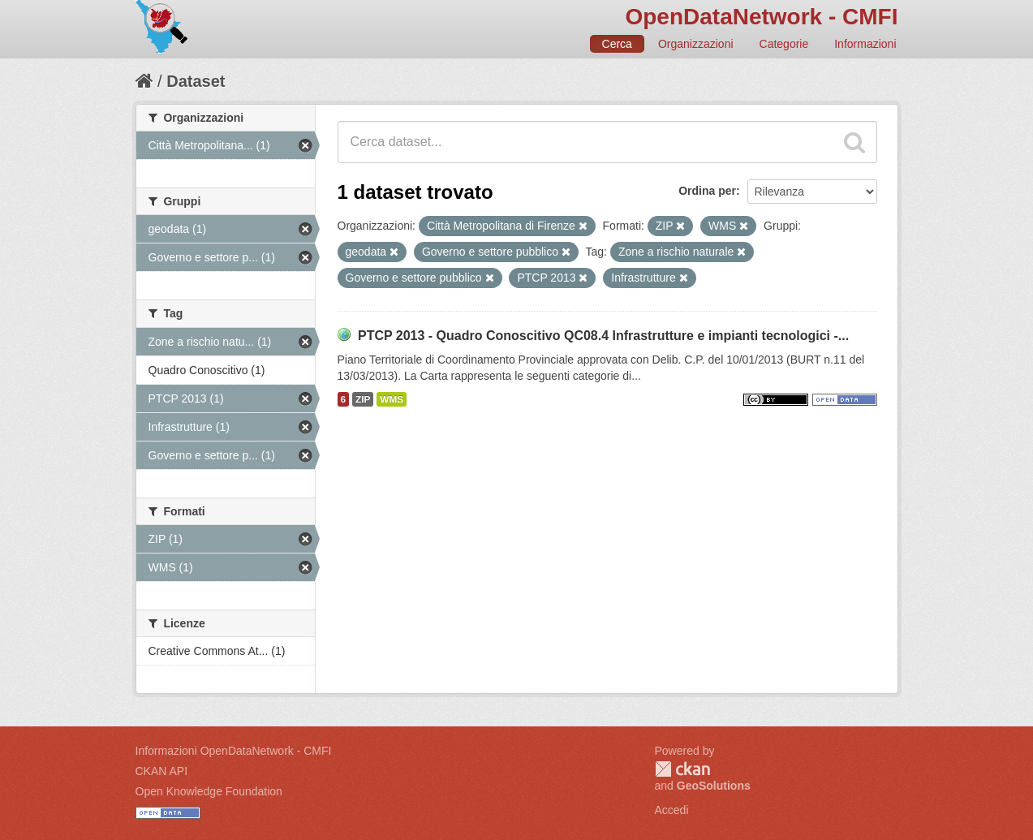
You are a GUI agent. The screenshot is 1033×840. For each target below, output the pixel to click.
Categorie (784, 43)
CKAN (682, 769)
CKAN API (162, 771)
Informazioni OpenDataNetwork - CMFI (234, 750)
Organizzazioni (696, 43)
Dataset (195, 81)
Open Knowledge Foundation (209, 791)
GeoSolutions (714, 785)
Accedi (672, 809)
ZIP (362, 399)
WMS (391, 399)
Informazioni (865, 43)
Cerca (617, 43)
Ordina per (707, 190)
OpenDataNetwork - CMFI (761, 16)
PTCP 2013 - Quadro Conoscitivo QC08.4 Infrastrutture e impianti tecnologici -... (603, 335)
